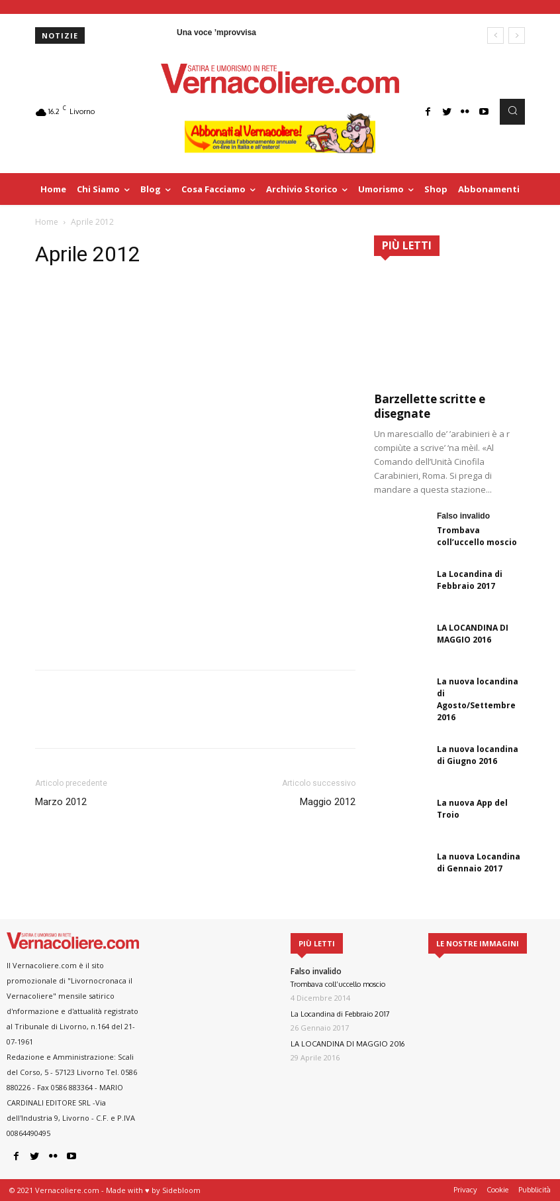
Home (46, 221)
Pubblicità (534, 1189)
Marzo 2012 (61, 802)
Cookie (497, 1189)
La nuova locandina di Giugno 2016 (477, 755)
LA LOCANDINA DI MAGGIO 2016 (472, 633)
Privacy (465, 1189)
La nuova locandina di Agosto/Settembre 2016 (477, 699)
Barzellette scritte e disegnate (429, 406)
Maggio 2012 (327, 802)
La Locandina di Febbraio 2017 (469, 580)
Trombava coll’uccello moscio (477, 536)
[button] (512, 111)
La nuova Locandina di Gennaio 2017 (478, 862)
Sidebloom (181, 1190)
